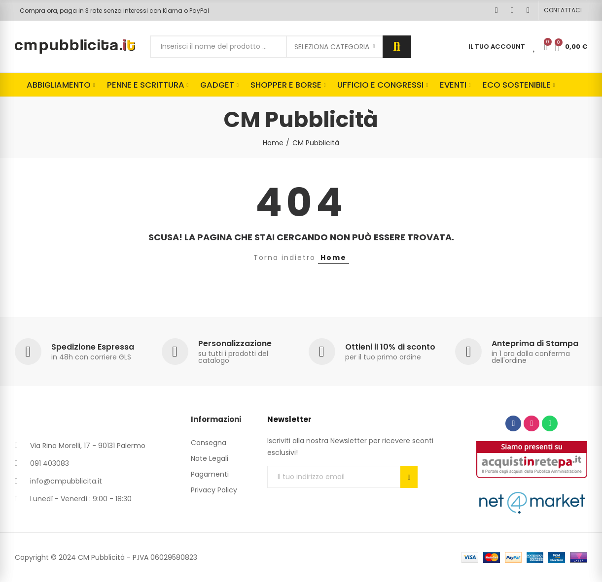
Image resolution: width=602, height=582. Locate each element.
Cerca (397, 46)
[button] (562, 10)
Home (333, 257)
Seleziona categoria (331, 47)
